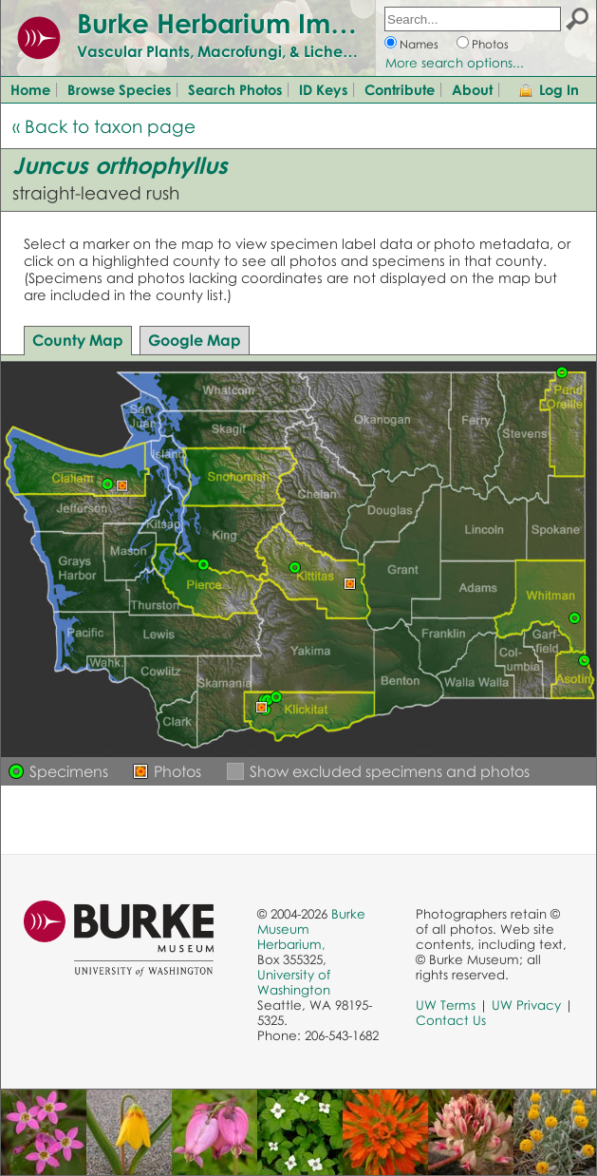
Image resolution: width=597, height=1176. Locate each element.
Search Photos (235, 89)
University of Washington (293, 982)
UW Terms (446, 1005)
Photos (490, 44)
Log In (559, 89)
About (472, 89)
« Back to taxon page (104, 126)
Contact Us (451, 1020)
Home (30, 89)
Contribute (399, 89)
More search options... (454, 62)
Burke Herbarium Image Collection (299, 23)
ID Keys (323, 89)
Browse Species (119, 89)
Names (419, 44)
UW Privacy (526, 1005)
